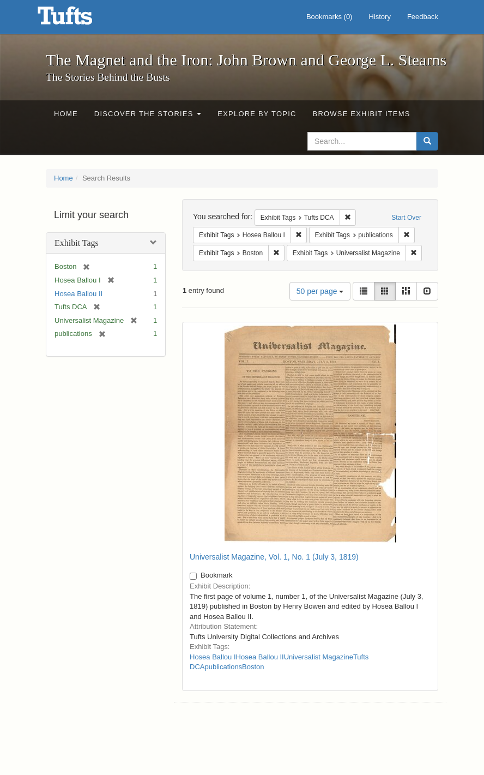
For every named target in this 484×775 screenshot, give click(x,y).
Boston (253, 667)
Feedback (422, 17)
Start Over (406, 217)
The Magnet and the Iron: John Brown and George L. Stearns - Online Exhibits (78, 19)
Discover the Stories (148, 114)
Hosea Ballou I (213, 657)
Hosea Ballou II (78, 294)
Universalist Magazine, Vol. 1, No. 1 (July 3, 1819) (274, 556)
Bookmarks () (329, 17)
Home (66, 114)
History (379, 17)
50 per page (320, 291)
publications (223, 667)
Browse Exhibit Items (361, 114)
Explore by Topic (256, 114)
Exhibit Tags (77, 243)
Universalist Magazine (318, 657)
